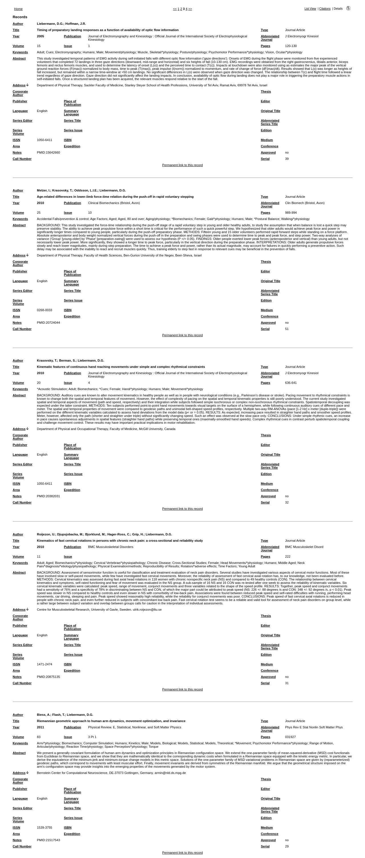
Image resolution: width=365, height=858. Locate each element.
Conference (270, 146)
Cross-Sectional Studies (189, 562)
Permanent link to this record (182, 165)
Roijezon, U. (46, 534)
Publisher (20, 101)
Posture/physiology (193, 52)
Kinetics (134, 743)
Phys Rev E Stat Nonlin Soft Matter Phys (314, 727)
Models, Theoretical (219, 743)
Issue (68, 46)
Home (18, 9)
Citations (325, 8)
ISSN (16, 140)
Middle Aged (287, 562)
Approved (268, 152)
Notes (17, 152)
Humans (89, 52)
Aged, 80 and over (131, 219)
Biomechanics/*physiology (73, 562)
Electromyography (68, 52)
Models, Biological (163, 743)
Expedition (72, 146)
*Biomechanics (182, 219)
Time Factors (227, 566)
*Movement (243, 743)
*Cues (103, 389)
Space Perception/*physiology (126, 746)
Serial (265, 158)
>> (190, 9)
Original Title (270, 111)
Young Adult (246, 566)
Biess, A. (43, 714)
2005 (40, 36)
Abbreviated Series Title (270, 122)
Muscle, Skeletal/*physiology (158, 52)
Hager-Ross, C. (118, 534)
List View (310, 8)
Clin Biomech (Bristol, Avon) (305, 203)
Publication (72, 36)
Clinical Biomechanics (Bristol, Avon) (114, 203)
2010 (40, 203)
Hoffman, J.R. (75, 23)
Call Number (22, 158)
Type (264, 30)
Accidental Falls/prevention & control (63, 219)
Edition (266, 130)
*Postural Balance (266, 219)
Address (19, 85)
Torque (153, 746)
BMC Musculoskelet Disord (304, 547)
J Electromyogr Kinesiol (302, 36)
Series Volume (18, 132)
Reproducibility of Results (161, 566)
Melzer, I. (43, 190)
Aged (112, 219)
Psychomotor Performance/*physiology (236, 52)
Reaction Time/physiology (84, 746)
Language (20, 111)
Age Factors (98, 219)
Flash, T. (58, 714)
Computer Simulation (98, 743)
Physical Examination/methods (119, 566)
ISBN (68, 140)
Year (16, 36)
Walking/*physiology (295, 219)
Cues (49, 52)
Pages (265, 46)
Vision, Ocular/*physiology (284, 52)
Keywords (20, 52)
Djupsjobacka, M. (70, 534)
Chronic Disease (159, 562)
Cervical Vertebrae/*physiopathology (119, 562)
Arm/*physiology (48, 743)
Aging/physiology (158, 219)
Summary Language (71, 112)
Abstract (19, 58)
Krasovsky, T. (62, 190)
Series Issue (73, 130)
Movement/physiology (120, 52)
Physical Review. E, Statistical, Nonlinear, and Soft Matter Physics (134, 727)
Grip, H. (137, 534)
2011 (40, 727)
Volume (18, 46)
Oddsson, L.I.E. (86, 190)
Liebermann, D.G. (50, 23)
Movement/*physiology (187, 389)
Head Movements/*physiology (241, 562)
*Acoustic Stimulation (52, 389)
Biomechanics (88, 389)
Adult (40, 52)
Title (16, 30)
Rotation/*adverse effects (198, 566)
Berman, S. (67, 360)
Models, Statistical (190, 743)
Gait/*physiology (218, 219)
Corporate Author (20, 93)
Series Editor (23, 120)
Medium (267, 140)
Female (199, 219)
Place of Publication (72, 102)
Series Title (72, 120)
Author (18, 23)
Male (99, 52)
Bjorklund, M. (95, 534)
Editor (265, 101)
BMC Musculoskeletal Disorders (110, 547)
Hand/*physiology (134, 389)
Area (16, 146)
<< (175, 9)
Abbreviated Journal (270, 37)
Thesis (266, 91)
